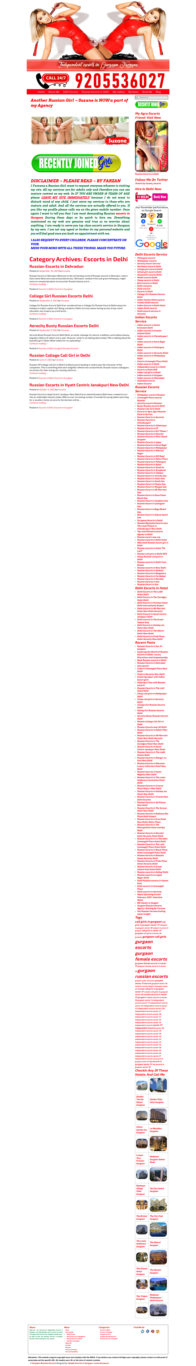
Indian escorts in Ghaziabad (150, 378)
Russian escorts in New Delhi (151, 567)
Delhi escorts (143, 288)
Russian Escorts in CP (147, 428)
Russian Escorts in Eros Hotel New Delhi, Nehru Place (151, 820)
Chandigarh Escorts (118, 1363)
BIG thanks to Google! (147, 903)
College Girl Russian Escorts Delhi (61, 295)
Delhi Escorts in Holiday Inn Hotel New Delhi (150, 626)
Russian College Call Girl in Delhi (59, 355)
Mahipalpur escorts (147, 260)
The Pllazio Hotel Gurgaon (141, 1271)
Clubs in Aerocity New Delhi (151, 674)
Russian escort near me (148, 537)
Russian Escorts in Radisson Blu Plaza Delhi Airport (152, 815)
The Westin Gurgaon (155, 1271)
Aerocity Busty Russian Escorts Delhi (64, 325)
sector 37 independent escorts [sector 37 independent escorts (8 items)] (148, 1026)
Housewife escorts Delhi (149, 274)
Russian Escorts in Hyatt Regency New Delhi (149, 773)
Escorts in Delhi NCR (147, 369)
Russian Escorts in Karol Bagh (151, 445)
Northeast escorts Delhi (149, 266)
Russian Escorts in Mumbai (150, 579)
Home (41, 92)
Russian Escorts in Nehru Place (152, 459)
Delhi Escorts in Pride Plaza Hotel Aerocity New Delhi (150, 637)
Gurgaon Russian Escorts (66, 348)
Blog (158, 92)
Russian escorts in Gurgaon (108, 1338)
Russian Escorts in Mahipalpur (152, 447)
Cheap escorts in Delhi (148, 280)
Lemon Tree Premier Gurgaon (140, 1159)
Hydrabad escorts (146, 380)
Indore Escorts (144, 383)
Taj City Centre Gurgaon (157, 1189)
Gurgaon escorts (105, 1334)
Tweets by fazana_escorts (148, 183)
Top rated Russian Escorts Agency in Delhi (150, 532)
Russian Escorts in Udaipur (150, 472)
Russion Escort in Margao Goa (151, 486)
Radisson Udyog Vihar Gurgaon (140, 1189)
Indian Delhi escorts (147, 308)
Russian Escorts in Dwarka (150, 433)
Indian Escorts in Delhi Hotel (151, 305)
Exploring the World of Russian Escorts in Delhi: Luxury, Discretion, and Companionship (152, 654)
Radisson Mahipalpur (156, 1296)
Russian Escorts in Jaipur (149, 442)
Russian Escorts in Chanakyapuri (146, 421)
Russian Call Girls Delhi (148, 408)
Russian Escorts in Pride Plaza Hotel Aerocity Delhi (152, 862)
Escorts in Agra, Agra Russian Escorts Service (151, 412)
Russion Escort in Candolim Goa (152, 500)
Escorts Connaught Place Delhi (152, 361)
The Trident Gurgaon (141, 1297)
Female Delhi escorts (147, 302)
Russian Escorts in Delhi (95, 92)
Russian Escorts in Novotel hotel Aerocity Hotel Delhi (150, 834)
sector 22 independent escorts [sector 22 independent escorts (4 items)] (148, 1006)
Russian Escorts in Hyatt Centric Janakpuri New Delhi (79, 384)
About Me (53, 92)
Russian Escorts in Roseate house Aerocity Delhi (150, 856)
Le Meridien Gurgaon (156, 1129)
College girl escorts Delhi (149, 269)
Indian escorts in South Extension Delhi (148, 326)
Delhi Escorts (70, 92)
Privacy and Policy (71, 1349)
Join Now (68, 1345)
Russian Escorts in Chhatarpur (152, 425)
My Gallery (119, 92)
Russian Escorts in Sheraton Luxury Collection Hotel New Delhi (151, 766)
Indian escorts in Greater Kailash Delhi (149, 332)
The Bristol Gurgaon (141, 1217)
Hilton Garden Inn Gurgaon (141, 1130)
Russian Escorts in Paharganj (151, 461)
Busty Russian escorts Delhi (151, 406)
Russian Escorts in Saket (149, 464)
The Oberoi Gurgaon (155, 1243)
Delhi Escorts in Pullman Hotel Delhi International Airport (152, 604)
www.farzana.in (101, 1363)
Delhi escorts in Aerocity (149, 891)
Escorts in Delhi (46, 289)
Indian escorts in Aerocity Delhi (152, 353)
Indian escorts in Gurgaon (149, 375)
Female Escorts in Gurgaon (80, 1363)
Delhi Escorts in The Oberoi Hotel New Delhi (150, 632)
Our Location (69, 1332)
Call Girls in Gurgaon (73, 1341)
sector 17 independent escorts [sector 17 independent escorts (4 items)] (154, 1003)
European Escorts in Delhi (149, 520)
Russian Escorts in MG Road (150, 456)
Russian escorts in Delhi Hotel (152, 539)
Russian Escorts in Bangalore (151, 573)
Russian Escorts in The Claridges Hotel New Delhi (150, 742)
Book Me (147, 92)
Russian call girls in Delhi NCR (152, 553)
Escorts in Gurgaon (63, 289)
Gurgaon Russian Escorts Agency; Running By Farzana (151, 907)
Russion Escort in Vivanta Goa (151, 475)
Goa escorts (143, 665)
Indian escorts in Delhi (148, 364)
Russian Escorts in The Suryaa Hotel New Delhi (152, 809)
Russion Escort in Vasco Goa (151, 478)
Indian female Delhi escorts (150, 299)
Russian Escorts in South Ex (150, 467)
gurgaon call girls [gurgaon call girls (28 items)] (154, 936)
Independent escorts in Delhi (151, 367)
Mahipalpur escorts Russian (151, 394)
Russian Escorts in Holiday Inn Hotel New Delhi (152, 792)
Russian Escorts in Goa (148, 581)
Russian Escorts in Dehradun (56, 266)
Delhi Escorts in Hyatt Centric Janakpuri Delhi (151, 615)
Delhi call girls (144, 285)
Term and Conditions (71, 1351)
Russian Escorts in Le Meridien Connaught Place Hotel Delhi (152, 840)
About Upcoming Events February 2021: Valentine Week (149, 897)
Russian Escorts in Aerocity (150, 417)
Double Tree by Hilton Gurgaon (140, 1100)
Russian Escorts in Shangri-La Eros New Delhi (151, 759)
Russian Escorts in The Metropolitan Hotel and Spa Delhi (151, 827)
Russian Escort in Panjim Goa (151, 484)
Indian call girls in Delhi (148, 372)
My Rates (133, 92)
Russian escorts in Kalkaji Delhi (152, 872)
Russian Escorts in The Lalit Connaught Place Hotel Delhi (151, 845)
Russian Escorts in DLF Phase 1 (152, 431)
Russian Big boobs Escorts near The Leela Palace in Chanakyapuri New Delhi (152, 526)
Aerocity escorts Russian (149, 403)
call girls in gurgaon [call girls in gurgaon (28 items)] (148, 921)
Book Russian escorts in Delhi (151, 660)
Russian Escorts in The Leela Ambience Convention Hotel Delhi (151, 780)
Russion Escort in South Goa (150, 481)
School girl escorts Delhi (149, 271)
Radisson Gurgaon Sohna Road (157, 1159)
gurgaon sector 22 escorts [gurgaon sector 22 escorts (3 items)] (145, 981)
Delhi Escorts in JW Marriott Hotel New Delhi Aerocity (151, 609)
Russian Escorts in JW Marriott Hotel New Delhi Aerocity (152, 736)
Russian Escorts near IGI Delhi (152, 727)
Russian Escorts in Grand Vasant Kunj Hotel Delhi (149, 868)
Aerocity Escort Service (148, 263)
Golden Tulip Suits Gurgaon (157, 1100)
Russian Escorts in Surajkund (151, 470)
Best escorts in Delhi (147, 283)
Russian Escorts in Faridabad (151, 576)
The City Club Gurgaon (156, 1217)
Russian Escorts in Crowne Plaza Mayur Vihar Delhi (150, 787)
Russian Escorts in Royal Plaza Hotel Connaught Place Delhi (152, 851)
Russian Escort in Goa (147, 584)
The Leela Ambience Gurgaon (141, 1244)
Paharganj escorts (146, 258)
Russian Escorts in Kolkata (150, 570)
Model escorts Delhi (147, 277)
